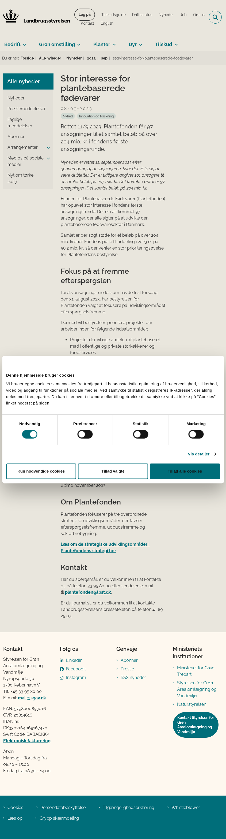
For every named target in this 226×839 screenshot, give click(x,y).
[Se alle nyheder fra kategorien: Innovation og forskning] (96, 116)
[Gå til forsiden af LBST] (35, 17)
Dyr (133, 44)
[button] (47, 147)
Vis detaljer (199, 454)
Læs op (14, 818)
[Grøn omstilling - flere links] (78, 42)
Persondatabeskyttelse (63, 807)
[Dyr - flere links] (139, 42)
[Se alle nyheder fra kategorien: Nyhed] (68, 116)
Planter (101, 44)
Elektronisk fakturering (27, 740)
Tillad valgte (112, 471)
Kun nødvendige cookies (41, 471)
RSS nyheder (133, 677)
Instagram (76, 677)
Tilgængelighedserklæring (128, 807)
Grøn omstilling (57, 44)
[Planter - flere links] (113, 42)
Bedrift (12, 44)
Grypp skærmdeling (59, 818)
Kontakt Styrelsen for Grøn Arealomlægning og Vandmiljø (195, 724)
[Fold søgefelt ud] (215, 17)
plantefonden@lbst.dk (88, 592)
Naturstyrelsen (191, 704)
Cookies (15, 807)
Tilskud (163, 44)
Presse (127, 668)
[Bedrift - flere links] (23, 42)
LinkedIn (74, 660)
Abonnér (129, 660)
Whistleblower (185, 807)
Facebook (76, 668)
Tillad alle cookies (185, 471)
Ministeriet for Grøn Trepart (195, 671)
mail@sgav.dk (32, 697)
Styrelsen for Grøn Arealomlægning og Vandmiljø (197, 689)
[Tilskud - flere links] (175, 42)
